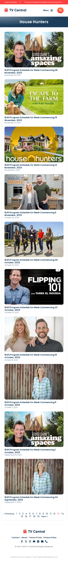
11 (50, 513)
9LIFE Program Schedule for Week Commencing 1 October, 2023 (30, 451)
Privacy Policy (50, 537)
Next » (44, 516)
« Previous (9, 513)
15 (22, 516)
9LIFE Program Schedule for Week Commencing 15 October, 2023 (31, 356)
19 (38, 516)
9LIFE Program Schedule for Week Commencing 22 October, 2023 (31, 308)
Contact (16, 537)
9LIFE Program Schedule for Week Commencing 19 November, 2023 (31, 119)
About (24, 537)
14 (62, 513)
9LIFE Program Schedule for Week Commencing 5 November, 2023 (30, 214)
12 (54, 513)
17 (30, 516)
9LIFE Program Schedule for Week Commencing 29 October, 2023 (31, 261)
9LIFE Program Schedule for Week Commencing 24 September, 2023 (31, 498)
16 (26, 516)
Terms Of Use (35, 537)
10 (47, 513)
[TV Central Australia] (15, 10)
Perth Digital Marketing (42, 557)
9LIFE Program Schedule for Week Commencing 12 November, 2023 (31, 166)
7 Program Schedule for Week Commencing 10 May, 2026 (46, 2)
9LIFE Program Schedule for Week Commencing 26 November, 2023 (31, 71)
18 (34, 516)
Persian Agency (25, 557)
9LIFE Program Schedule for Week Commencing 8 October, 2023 (30, 403)
